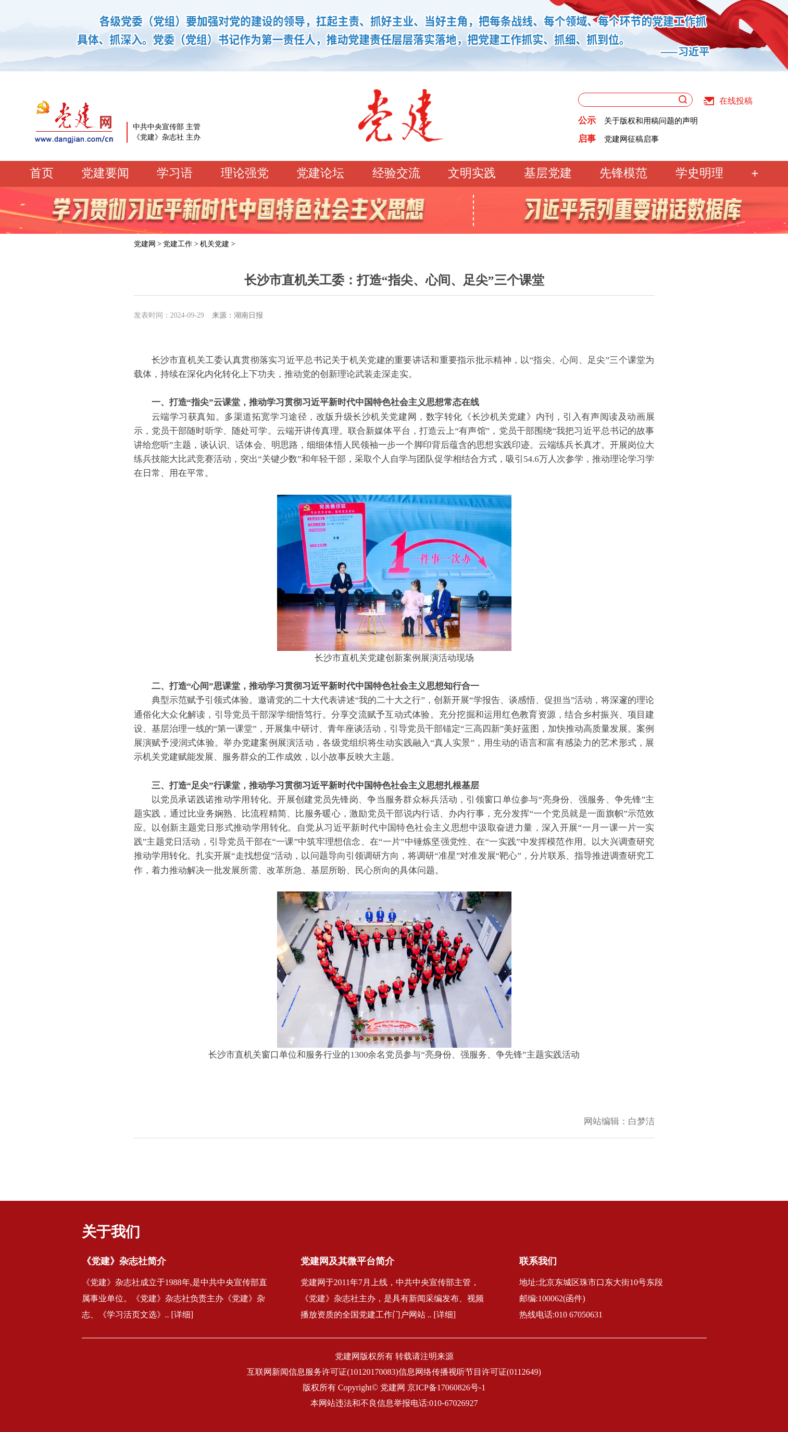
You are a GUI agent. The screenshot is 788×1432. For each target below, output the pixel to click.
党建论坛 (320, 173)
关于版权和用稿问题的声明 (651, 121)
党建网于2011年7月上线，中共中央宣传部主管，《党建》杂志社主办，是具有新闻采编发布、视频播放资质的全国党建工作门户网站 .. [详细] (392, 1298)
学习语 (175, 173)
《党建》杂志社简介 (124, 1261)
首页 (42, 173)
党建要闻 (105, 173)
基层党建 (548, 173)
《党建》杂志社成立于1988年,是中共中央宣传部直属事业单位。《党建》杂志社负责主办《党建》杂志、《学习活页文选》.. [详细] (174, 1298)
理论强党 (245, 173)
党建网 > (147, 244)
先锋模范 (623, 173)
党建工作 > (180, 244)
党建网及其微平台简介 (347, 1261)
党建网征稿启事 (631, 139)
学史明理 (699, 173)
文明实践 (472, 173)
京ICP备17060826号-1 (446, 1387)
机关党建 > (217, 244)
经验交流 (396, 173)
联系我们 (538, 1261)
